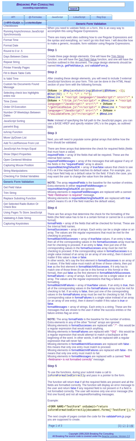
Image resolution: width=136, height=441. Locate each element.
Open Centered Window (18, 159)
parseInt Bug (11, 126)
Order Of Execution (15, 106)
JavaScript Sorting (14, 121)
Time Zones (10, 101)
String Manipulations (16, 170)
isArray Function (13, 132)
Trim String (10, 192)
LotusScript (79, 17)
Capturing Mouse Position (19, 165)
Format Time (11, 40)
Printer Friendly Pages (17, 67)
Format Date (11, 45)
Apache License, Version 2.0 (116, 436)
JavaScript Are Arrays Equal (20, 148)
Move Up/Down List (15, 137)
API (13, 17)
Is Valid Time (11, 78)
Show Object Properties (17, 154)
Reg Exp (101, 17)
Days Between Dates (16, 56)
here (50, 126)
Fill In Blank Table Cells (17, 73)
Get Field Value (13, 187)
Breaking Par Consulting (35, 4)
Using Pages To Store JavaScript (23, 212)
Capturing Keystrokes (16, 223)
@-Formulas (35, 17)
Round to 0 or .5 (13, 51)
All (131, 425)
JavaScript (57, 17)
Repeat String (12, 62)
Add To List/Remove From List (21, 143)
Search (73, 9)
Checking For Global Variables (21, 176)
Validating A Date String (17, 218)
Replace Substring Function (20, 198)
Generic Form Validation (19, 181)
